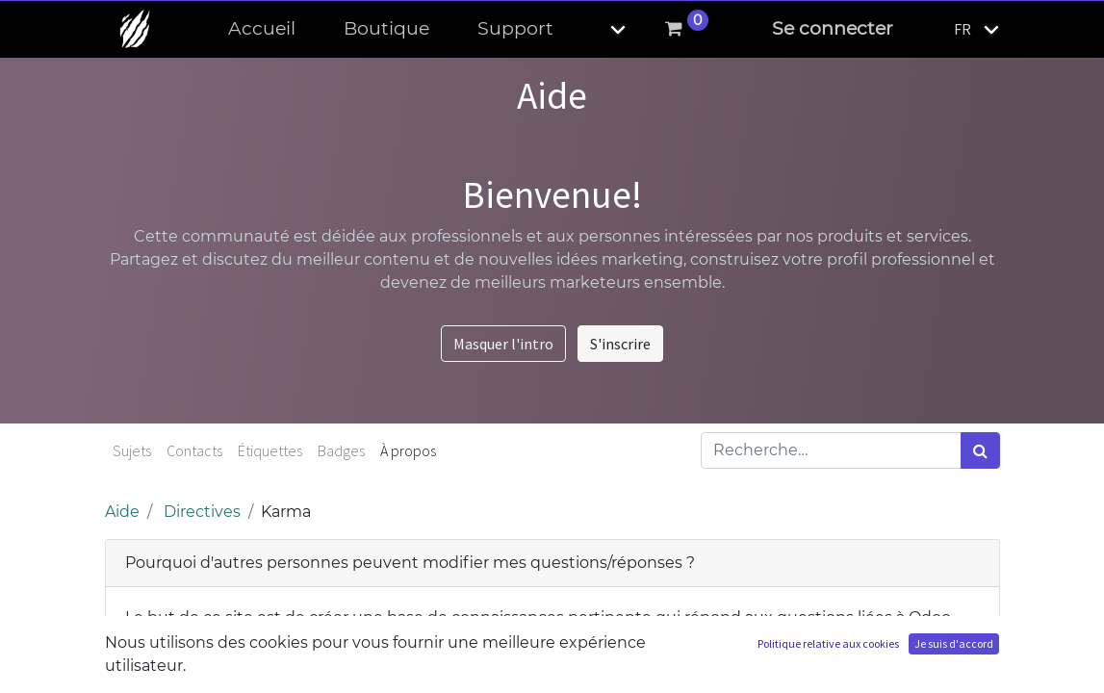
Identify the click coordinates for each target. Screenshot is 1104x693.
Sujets (132, 450)
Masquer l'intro (503, 343)
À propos (408, 450)
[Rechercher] (980, 450)
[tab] (552, 563)
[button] (602, 29)
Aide (122, 511)
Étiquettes (270, 450)
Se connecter (832, 28)
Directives (202, 511)
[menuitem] (262, 29)
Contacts (194, 450)
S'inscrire (620, 343)
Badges (341, 450)
